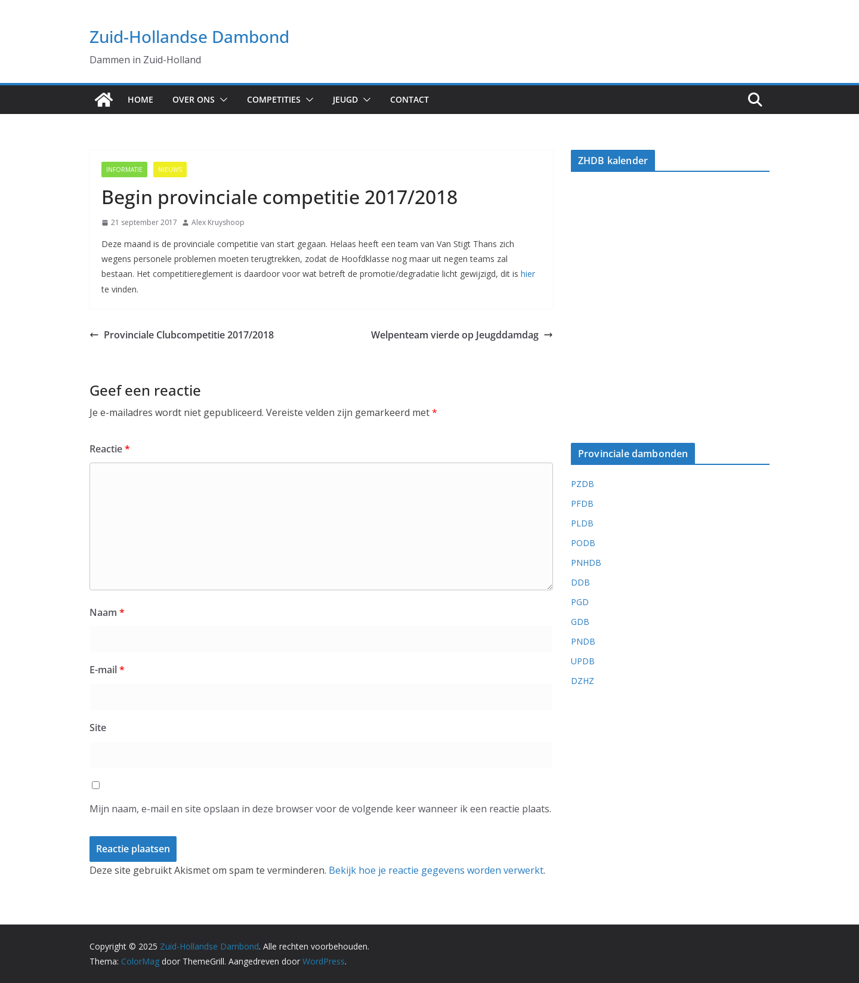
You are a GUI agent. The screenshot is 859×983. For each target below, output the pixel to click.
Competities (274, 99)
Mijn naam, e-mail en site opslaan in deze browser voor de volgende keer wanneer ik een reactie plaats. (320, 808)
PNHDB (586, 562)
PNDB (583, 641)
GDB (580, 621)
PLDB (582, 523)
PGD (580, 602)
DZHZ (582, 680)
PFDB (582, 503)
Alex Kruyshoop (218, 222)
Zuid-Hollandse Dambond (189, 36)
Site (97, 727)
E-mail (107, 669)
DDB (580, 582)
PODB (583, 542)
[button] (221, 99)
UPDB (583, 661)
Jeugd (345, 99)
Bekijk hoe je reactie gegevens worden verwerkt (436, 870)
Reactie (109, 448)
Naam (107, 612)
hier (528, 273)
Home (140, 99)
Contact (409, 99)
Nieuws (170, 169)
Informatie (124, 169)
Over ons (193, 99)
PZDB (582, 483)
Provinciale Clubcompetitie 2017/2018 (181, 334)
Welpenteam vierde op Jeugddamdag (462, 334)
